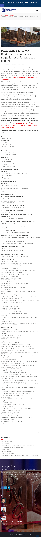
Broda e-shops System (7, 127)
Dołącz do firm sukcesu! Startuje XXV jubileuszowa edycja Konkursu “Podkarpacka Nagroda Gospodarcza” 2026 (18, 446)
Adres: (27, 2)
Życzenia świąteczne (7, 451)
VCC (35, 126)
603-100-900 (11, 2)
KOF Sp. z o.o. (5, 443)
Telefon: (9, 2)
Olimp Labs (16, 126)
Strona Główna (4, 15)
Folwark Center (6, 449)
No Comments (20, 64)
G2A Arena (31, 126)
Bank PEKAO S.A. (17, 124)
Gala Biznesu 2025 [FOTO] (8, 453)
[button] (2, 5)
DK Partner (23, 126)
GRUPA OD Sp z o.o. (7, 441)
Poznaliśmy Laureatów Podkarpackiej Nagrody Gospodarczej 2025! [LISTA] (20, 455)
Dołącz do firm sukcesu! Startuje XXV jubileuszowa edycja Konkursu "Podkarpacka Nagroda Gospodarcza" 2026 (17, 522)
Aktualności (12, 15)
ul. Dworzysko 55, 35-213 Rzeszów (29, 2)
